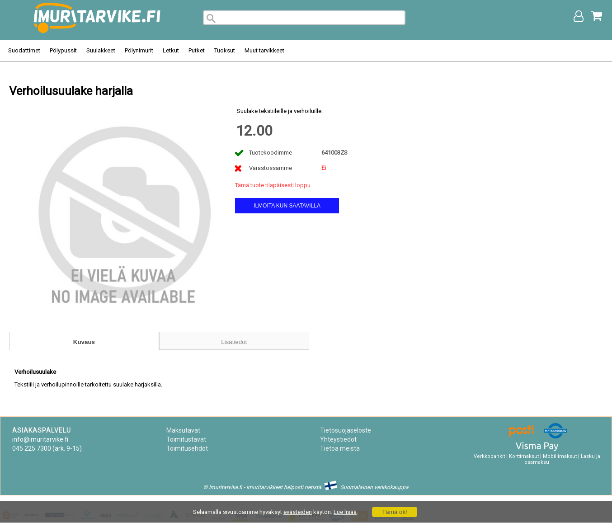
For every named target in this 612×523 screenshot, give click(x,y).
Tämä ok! (394, 512)
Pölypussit (63, 50)
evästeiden (297, 512)
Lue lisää (345, 512)
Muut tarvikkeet (264, 50)
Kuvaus (84, 342)
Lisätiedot (234, 342)
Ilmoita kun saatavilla (287, 206)
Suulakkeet (100, 50)
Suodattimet (24, 50)
